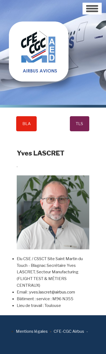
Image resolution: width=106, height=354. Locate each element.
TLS (79, 123)
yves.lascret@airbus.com (52, 292)
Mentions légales (32, 331)
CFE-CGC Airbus (69, 331)
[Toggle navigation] (92, 9)
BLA (26, 123)
